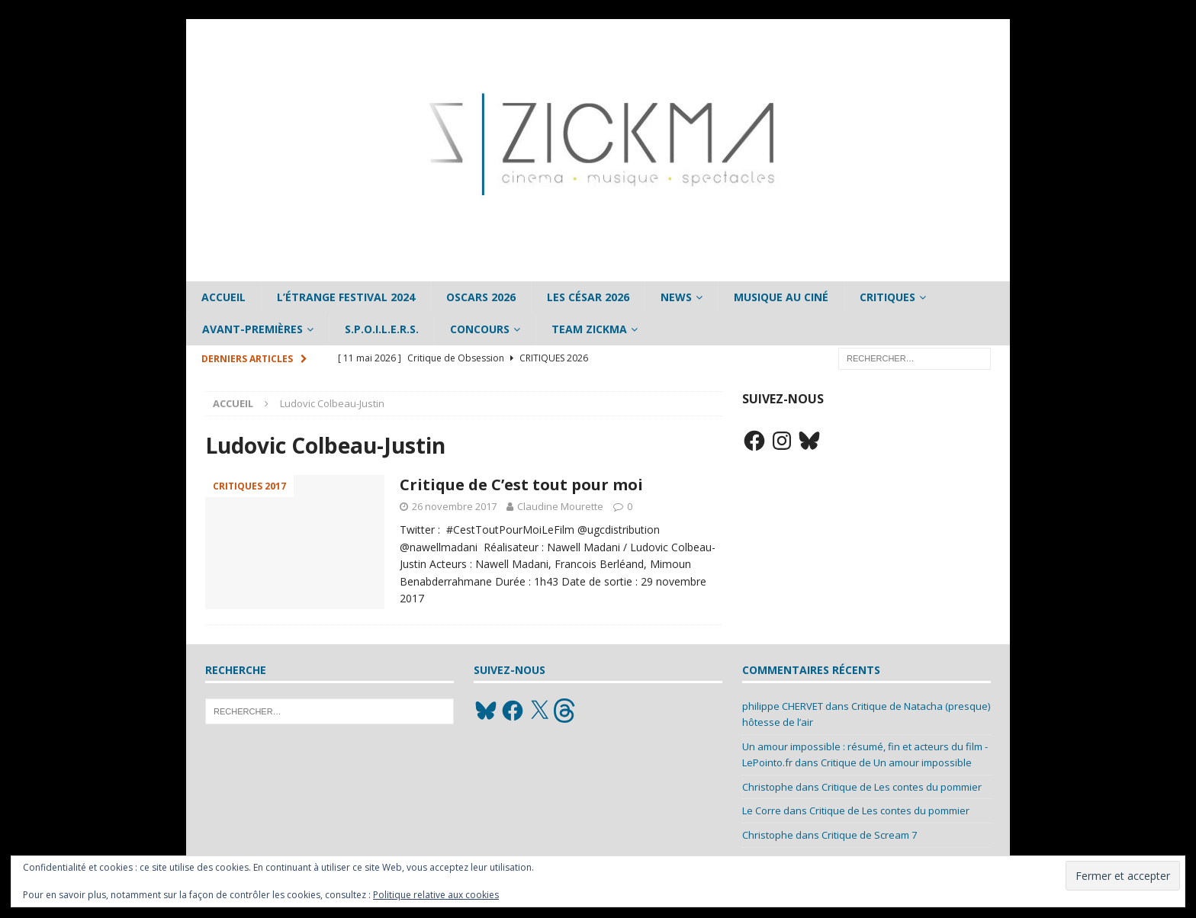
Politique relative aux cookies (436, 894)
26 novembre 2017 (454, 506)
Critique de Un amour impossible (896, 762)
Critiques (887, 297)
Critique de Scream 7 (869, 835)
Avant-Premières (252, 329)
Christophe (767, 787)
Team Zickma (589, 329)
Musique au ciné (781, 297)
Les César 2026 (588, 297)
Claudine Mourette (560, 506)
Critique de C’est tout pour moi (521, 484)
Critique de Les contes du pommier (901, 787)
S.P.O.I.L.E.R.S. (382, 329)
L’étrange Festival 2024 (346, 297)
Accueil (223, 297)
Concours (480, 329)
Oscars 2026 (481, 297)
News (676, 297)
